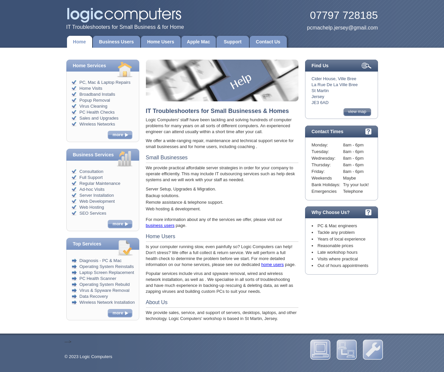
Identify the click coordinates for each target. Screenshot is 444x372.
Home (79, 41)
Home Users (160, 41)
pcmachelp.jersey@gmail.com (342, 27)
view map (357, 111)
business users (160, 225)
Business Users (116, 41)
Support (233, 41)
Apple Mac (198, 41)
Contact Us (268, 41)
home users (272, 264)
